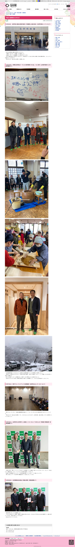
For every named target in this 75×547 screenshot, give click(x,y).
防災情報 (57, 30)
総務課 (13, 14)
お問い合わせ (20, 538)
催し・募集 (57, 26)
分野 (15, 12)
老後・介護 (57, 45)
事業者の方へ (19, 9)
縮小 (50, 1)
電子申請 (56, 9)
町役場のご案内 (13, 538)
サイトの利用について (19, 535)
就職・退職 (57, 43)
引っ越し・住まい (58, 41)
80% (61, 1)
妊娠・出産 (57, 37)
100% (59, 1)
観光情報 (37, 9)
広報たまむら (58, 24)
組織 (10, 14)
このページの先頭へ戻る (71, 542)
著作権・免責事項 (29, 535)
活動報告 (24, 12)
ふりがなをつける (16, 1)
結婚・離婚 (57, 44)
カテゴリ (11, 12)
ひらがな (21, 1)
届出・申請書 (58, 23)
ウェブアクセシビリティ (48, 535)
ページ (62, 4)
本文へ (6, 1)
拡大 (46, 1)
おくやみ (57, 47)
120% (56, 1)
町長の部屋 (19, 12)
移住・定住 (46, 9)
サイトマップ (57, 535)
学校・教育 (57, 40)
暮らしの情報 (9, 9)
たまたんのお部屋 (66, 9)
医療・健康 (57, 22)
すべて (59, 4)
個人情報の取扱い (38, 535)
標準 (48, 1)
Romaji (25, 1)
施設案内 (57, 27)
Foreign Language (66, 1)
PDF (66, 4)
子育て (56, 39)
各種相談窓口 (58, 28)
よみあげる (29, 1)
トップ (7, 12)
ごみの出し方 (58, 20)
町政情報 (28, 9)
